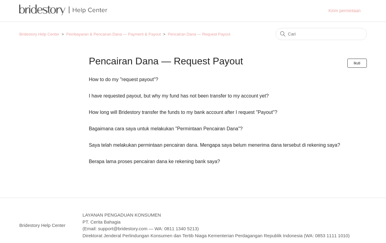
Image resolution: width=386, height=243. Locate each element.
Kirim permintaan (345, 10)
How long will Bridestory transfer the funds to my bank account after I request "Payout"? (183, 112)
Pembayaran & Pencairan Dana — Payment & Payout (113, 34)
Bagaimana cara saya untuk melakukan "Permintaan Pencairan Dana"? (166, 128)
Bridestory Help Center (39, 34)
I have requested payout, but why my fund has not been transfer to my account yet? (179, 95)
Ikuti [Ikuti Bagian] (357, 63)
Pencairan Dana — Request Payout (199, 34)
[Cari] (321, 34)
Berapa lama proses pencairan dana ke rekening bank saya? (154, 161)
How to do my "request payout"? (123, 79)
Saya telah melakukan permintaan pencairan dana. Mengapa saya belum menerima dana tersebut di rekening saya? (214, 145)
